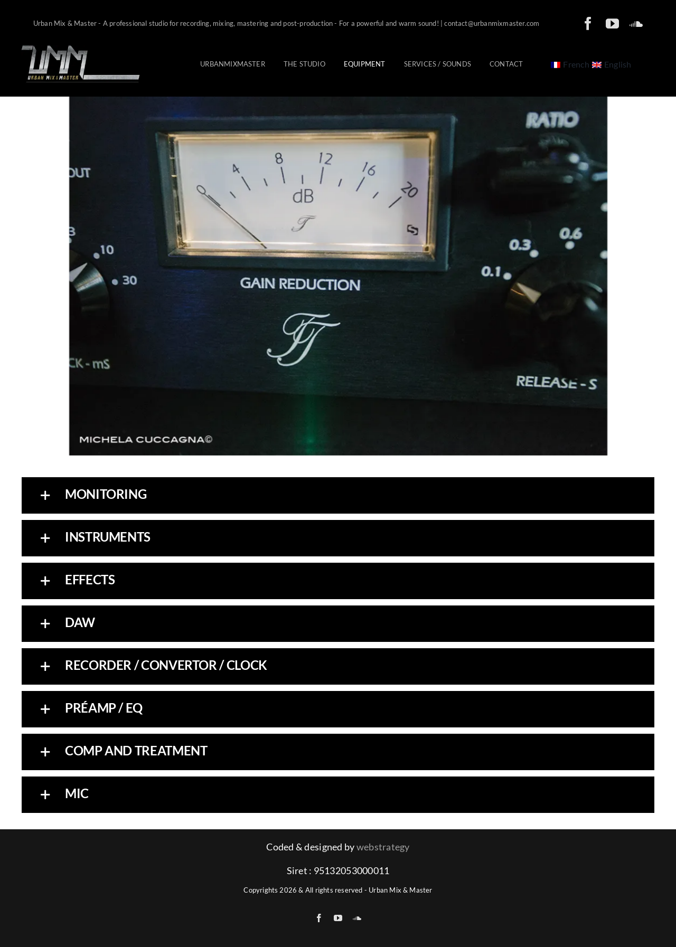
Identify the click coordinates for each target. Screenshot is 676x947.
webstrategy (383, 847)
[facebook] (588, 23)
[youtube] (612, 23)
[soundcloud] (636, 23)
